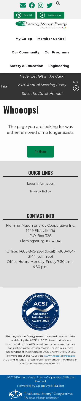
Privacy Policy (40, 191)
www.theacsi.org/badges (59, 355)
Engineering (58, 66)
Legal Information (40, 184)
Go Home (40, 151)
